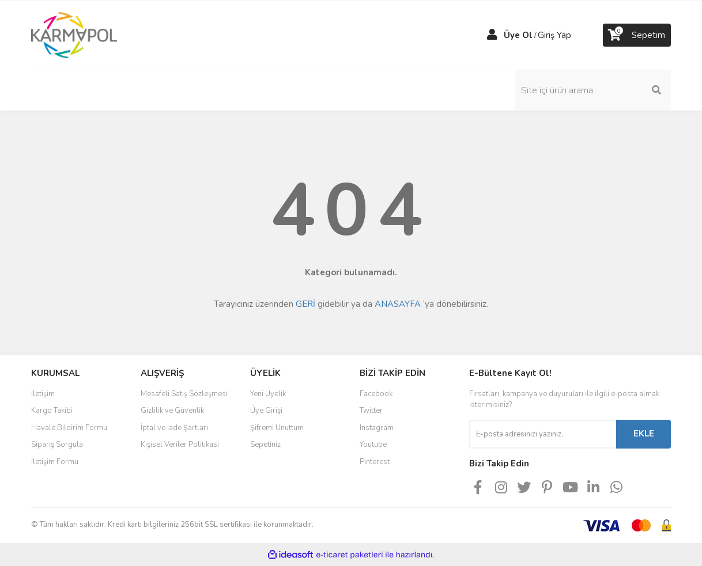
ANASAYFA (398, 304)
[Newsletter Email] (542, 434)
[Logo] (74, 34)
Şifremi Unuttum (277, 428)
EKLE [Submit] (643, 433)
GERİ (305, 304)
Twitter (371, 410)
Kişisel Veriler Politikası (180, 444)
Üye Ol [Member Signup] (518, 35)
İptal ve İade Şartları (174, 428)
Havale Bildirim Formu (69, 428)
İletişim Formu (54, 462)
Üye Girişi (266, 410)
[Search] (593, 90)
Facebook (376, 394)
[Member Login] (492, 35)
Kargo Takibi (52, 410)
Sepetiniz (265, 444)
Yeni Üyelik (268, 394)
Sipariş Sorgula (57, 444)
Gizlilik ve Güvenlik (172, 410)
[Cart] (637, 35)
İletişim (43, 394)
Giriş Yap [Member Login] (554, 35)
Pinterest (375, 462)
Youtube (373, 444)
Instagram (377, 428)
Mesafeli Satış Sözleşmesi (184, 394)
